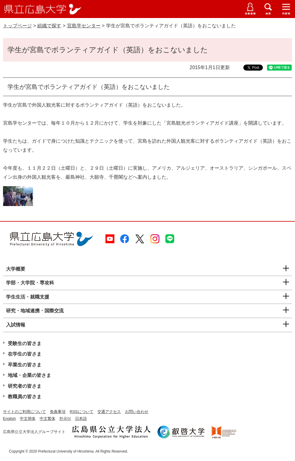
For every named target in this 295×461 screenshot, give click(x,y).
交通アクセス (109, 411)
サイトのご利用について (24, 411)
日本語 (81, 418)
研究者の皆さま (24, 386)
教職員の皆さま (24, 396)
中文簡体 (27, 418)
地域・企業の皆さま (29, 375)
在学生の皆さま (24, 353)
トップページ (17, 25)
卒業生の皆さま (24, 364)
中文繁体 (47, 418)
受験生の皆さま (24, 343)
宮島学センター (84, 25)
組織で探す (49, 25)
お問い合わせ (136, 411)
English (9, 418)
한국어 (65, 418)
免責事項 (57, 411)
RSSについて (81, 411)
